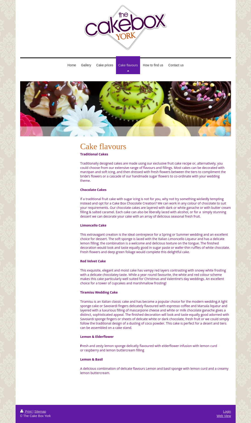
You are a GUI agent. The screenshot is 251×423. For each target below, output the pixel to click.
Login (227, 411)
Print (26, 411)
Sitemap (40, 411)
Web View (224, 416)
